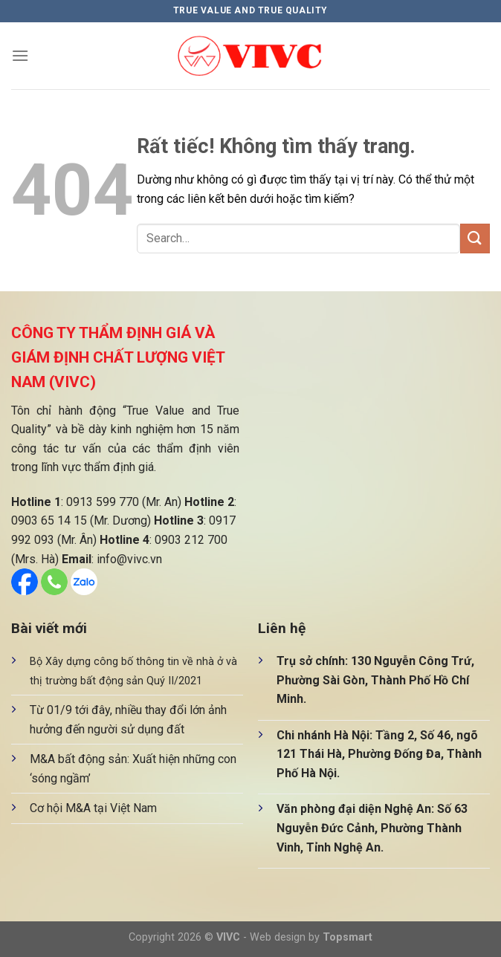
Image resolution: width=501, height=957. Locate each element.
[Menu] (20, 55)
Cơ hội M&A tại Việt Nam (93, 808)
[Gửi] (475, 238)
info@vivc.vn (129, 559)
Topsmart (347, 937)
